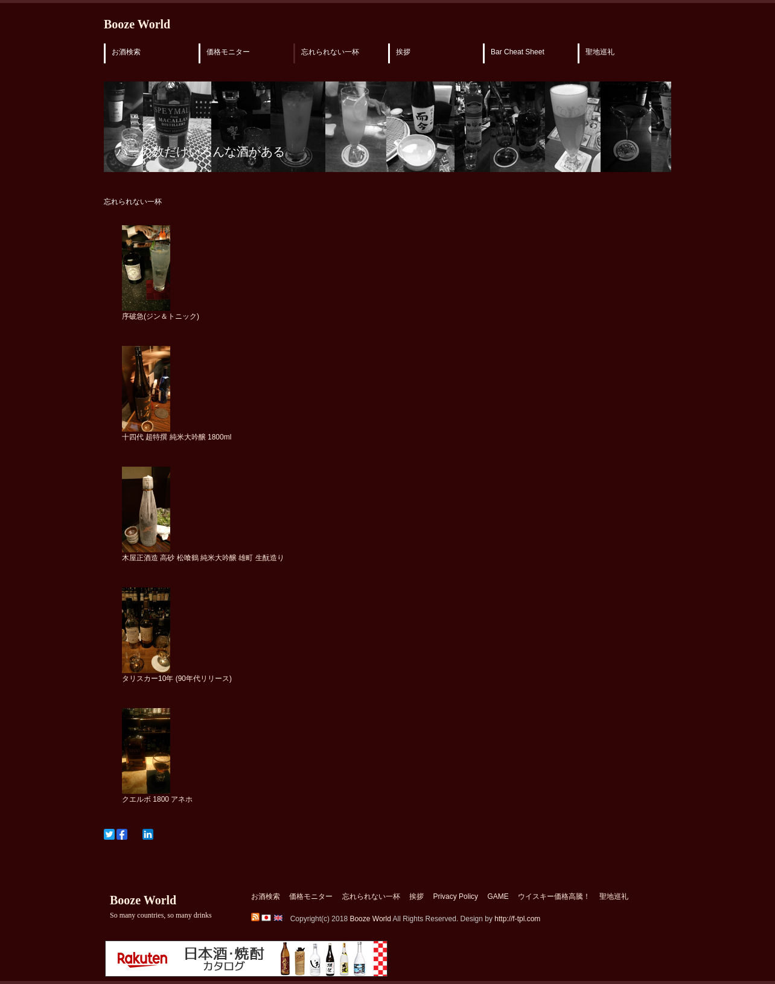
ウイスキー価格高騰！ (554, 896)
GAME (497, 896)
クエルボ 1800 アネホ (157, 799)
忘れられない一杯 (330, 52)
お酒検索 (126, 52)
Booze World (137, 24)
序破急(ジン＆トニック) (160, 316)
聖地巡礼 (599, 52)
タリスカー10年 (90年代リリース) (177, 678)
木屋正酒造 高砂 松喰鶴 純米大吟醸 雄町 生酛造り (203, 558)
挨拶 (403, 52)
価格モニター (228, 52)
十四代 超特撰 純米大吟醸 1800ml (176, 437)
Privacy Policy (455, 896)
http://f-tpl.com (517, 919)
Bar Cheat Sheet (517, 52)
